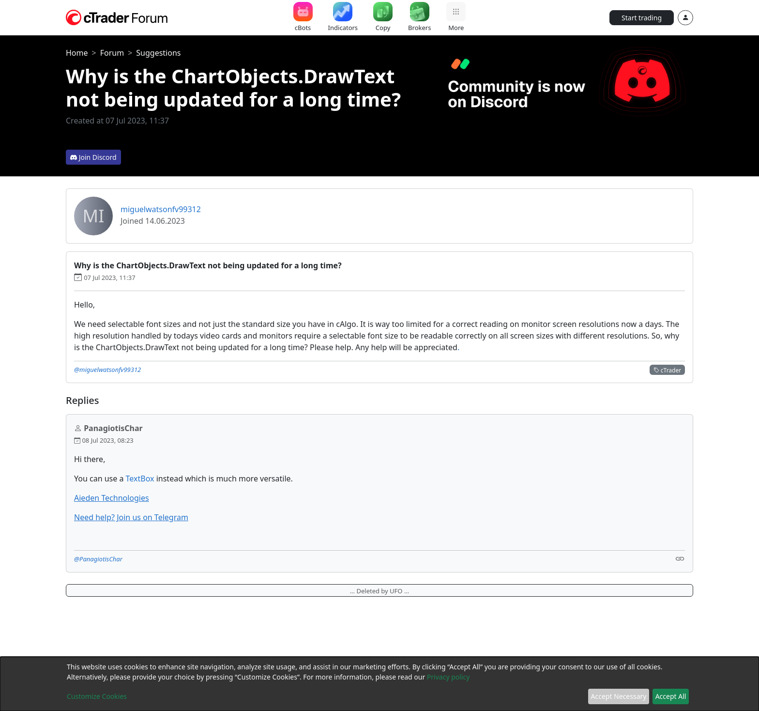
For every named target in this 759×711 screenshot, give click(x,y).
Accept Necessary (619, 696)
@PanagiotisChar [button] (98, 559)
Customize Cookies (97, 696)
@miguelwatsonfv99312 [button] (107, 369)
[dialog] (379, 684)
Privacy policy (448, 676)
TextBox (140, 478)
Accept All (670, 696)
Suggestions (158, 52)
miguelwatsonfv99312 (161, 209)
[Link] (680, 558)
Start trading (642, 17)
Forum (112, 52)
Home (77, 52)
